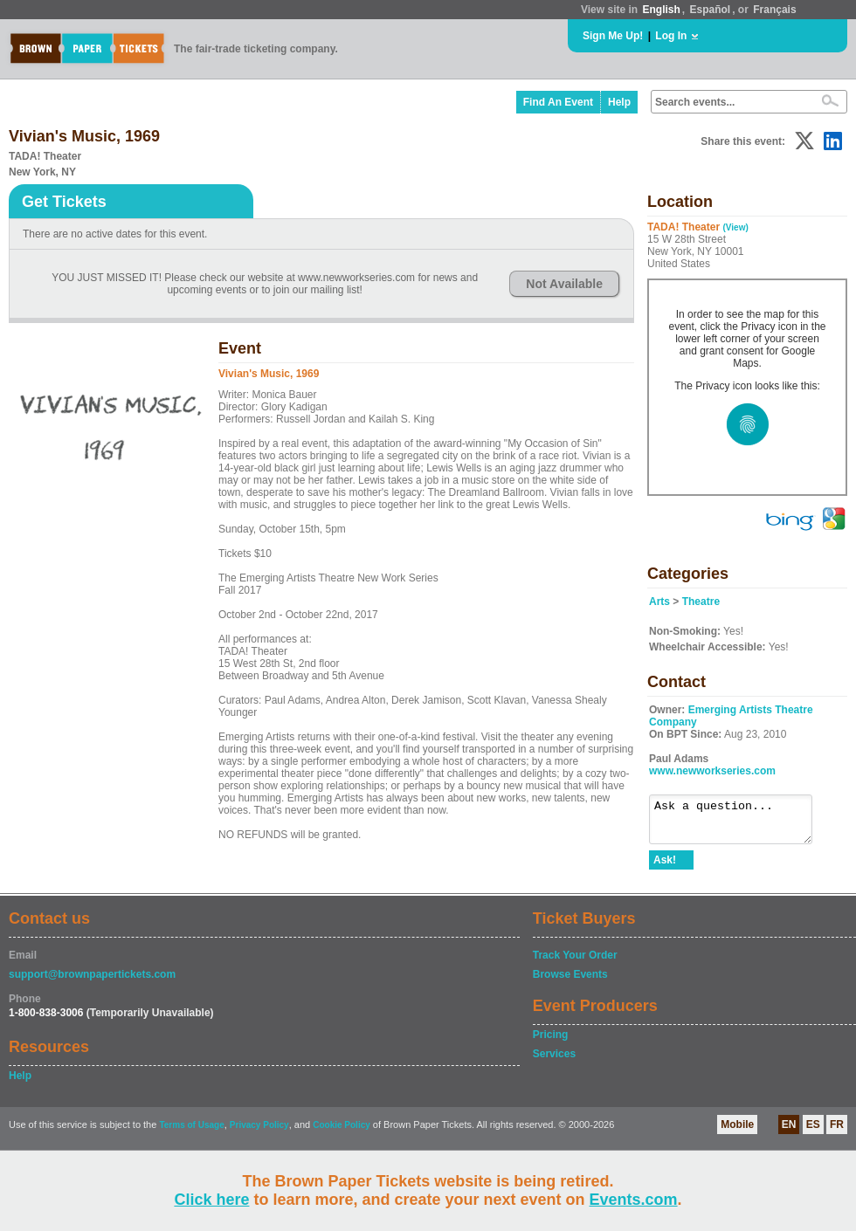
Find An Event (558, 102)
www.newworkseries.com (712, 771)
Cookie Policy (341, 1133)
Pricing (551, 1042)
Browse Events (570, 982)
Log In (671, 36)
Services (554, 1062)
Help (619, 102)
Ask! (664, 868)
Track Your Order (575, 963)
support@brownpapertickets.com (92, 982)
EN (789, 1132)
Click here (211, 1199)
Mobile (737, 1132)
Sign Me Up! (613, 36)
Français (774, 9)
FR (837, 1132)
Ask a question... (739, 823)
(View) (735, 227)
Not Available (564, 284)
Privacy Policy (259, 1133)
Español (710, 9)
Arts (659, 601)
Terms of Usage (191, 1133)
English (661, 9)
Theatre (701, 601)
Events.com (634, 1199)
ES (813, 1132)
